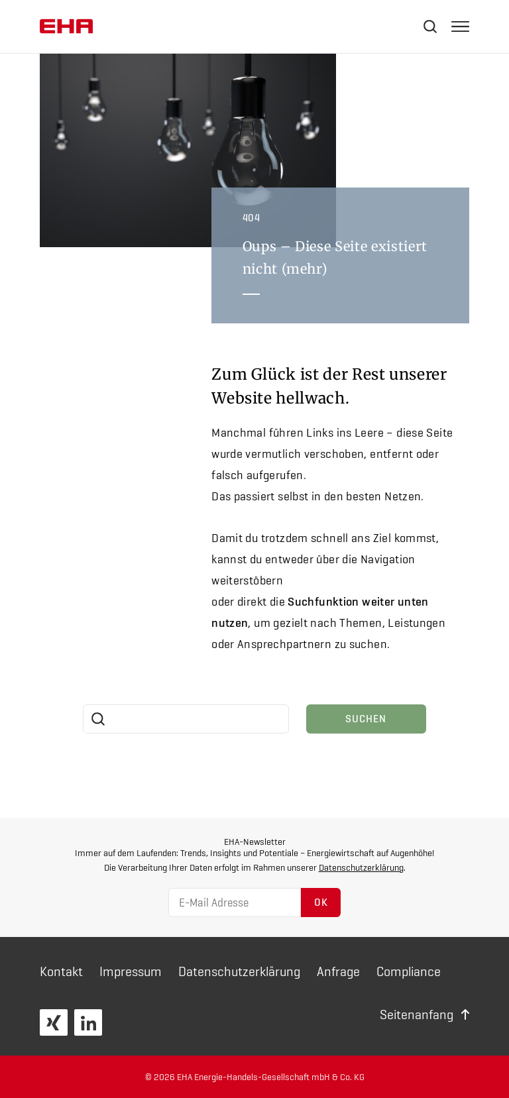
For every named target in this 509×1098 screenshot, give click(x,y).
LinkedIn (88, 1022)
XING (54, 1022)
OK (321, 902)
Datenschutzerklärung (361, 867)
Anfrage (338, 971)
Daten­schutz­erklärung (239, 971)
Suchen (365, 719)
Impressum (130, 971)
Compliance (408, 971)
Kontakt (61, 971)
